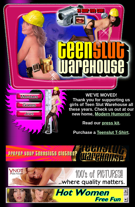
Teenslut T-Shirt (112, 132)
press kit (110, 123)
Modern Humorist (112, 114)
